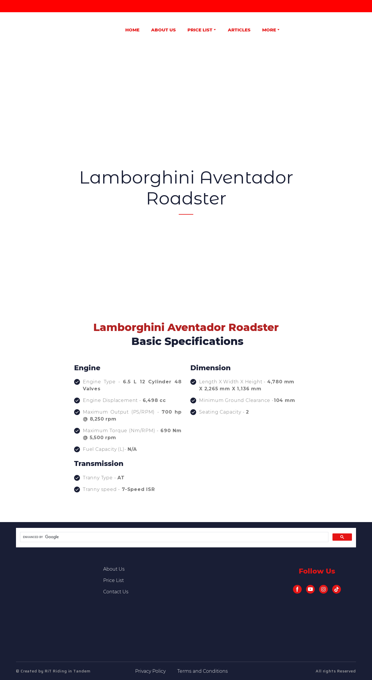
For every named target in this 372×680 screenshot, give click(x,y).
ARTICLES (239, 30)
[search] (173, 537)
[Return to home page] (32, 30)
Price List (113, 580)
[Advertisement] (186, 94)
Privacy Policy (150, 671)
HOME (132, 30)
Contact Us (115, 591)
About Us (114, 569)
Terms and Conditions (202, 671)
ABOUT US (163, 30)
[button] (297, 589)
